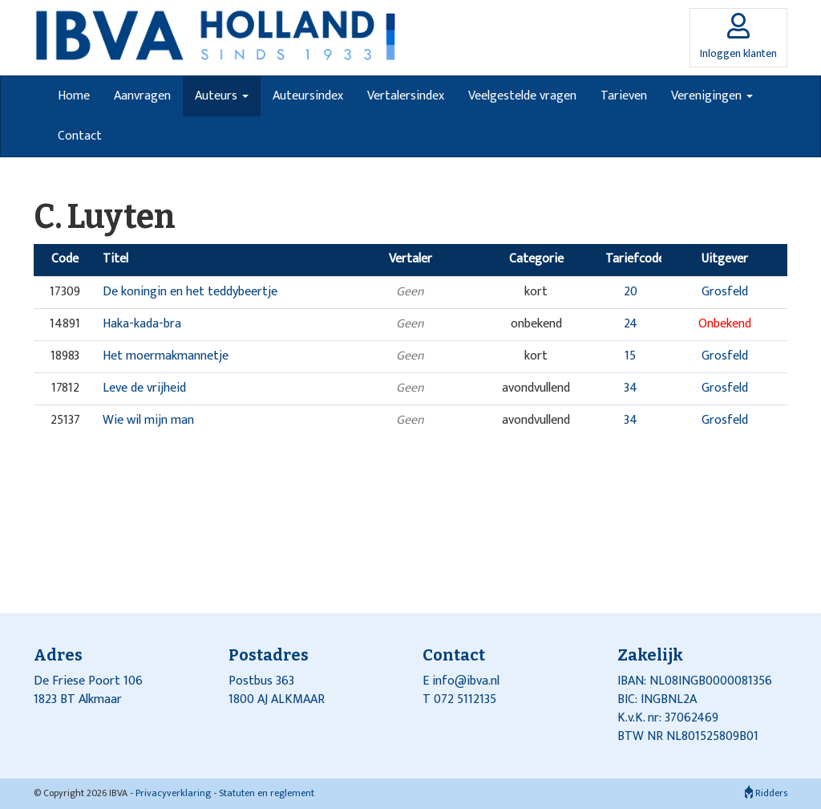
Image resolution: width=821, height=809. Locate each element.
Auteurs (222, 96)
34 (630, 388)
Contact (80, 136)
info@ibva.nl (465, 681)
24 (630, 324)
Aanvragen (142, 96)
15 (630, 356)
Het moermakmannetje (166, 356)
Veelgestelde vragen (522, 96)
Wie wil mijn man (148, 420)
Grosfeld (725, 292)
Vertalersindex (405, 96)
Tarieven (624, 96)
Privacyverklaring (173, 793)
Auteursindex (308, 96)
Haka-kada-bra (142, 324)
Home (74, 96)
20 (630, 292)
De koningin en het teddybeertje (190, 292)
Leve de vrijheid (144, 388)
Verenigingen (712, 96)
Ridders (766, 793)
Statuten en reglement (266, 793)
